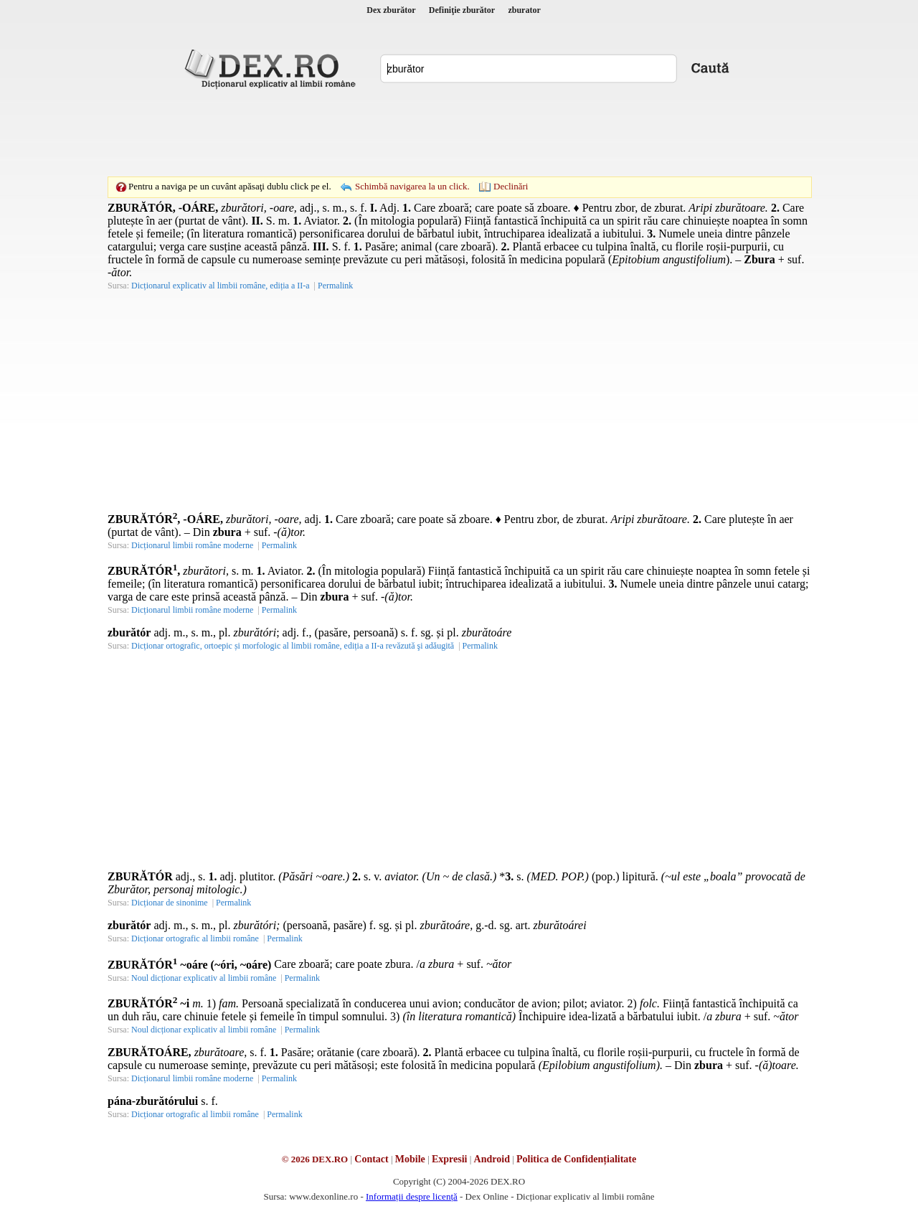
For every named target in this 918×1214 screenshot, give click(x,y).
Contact (371, 1159)
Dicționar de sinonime (169, 903)
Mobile (410, 1159)
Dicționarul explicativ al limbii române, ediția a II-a (220, 286)
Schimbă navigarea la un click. (412, 186)
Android (492, 1159)
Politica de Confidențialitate (576, 1159)
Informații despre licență (412, 1196)
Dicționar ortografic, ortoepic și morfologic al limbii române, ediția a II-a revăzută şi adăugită (292, 646)
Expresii (450, 1159)
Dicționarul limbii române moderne (192, 545)
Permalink (335, 286)
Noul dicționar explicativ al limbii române (203, 978)
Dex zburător (390, 10)
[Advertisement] (459, 132)
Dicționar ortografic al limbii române (195, 938)
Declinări (510, 186)
